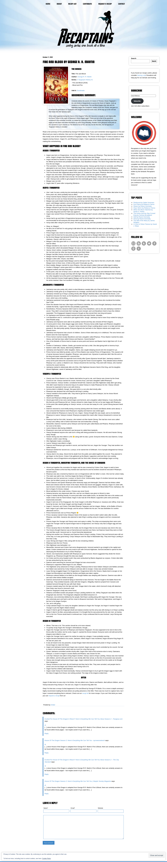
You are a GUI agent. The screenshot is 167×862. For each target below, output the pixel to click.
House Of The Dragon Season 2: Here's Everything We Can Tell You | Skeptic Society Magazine (78, 781)
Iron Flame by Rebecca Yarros (143, 204)
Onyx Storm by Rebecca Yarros (144, 208)
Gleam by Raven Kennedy (142, 206)
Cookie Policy (46, 858)
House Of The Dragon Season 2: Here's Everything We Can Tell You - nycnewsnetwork (75, 740)
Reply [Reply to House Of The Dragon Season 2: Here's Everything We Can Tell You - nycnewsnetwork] (46, 753)
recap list (85, 693)
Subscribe (137, 101)
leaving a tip (141, 75)
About (59, 4)
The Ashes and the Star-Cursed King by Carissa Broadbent (144, 214)
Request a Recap (105, 4)
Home (48, 4)
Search (133, 58)
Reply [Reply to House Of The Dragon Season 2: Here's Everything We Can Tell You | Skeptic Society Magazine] (46, 793)
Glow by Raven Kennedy (142, 219)
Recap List (72, 4)
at (45, 725)
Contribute (87, 4)
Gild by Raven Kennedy (141, 217)
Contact (121, 4)
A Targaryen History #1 (85, 80)
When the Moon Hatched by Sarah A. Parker (143, 210)
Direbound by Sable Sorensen (143, 202)
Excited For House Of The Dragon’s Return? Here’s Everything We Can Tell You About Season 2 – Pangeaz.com (84, 719)
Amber (53, 705)
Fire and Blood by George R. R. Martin (68, 62)
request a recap (54, 696)
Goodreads (81, 90)
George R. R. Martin (85, 77)
